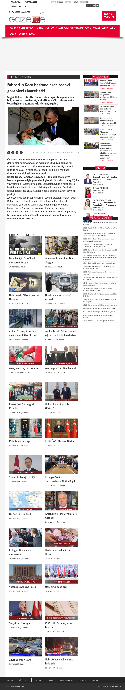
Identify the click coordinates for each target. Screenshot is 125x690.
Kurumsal (82, 680)
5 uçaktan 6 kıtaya (19, 597)
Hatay (68, 180)
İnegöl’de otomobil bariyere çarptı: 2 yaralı (99, 211)
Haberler (18, 77)
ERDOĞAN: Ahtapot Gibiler (59, 415)
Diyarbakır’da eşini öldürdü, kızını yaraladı (99, 214)
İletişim (95, 680)
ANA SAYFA (16, 2)
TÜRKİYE (27, 77)
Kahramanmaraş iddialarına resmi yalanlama (100, 208)
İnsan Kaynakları (66, 680)
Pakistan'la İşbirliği (19, 415)
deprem (11, 163)
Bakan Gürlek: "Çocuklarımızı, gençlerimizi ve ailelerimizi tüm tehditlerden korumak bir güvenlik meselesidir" (100, 160)
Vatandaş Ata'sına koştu (22, 561)
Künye (51, 680)
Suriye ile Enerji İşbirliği (22, 451)
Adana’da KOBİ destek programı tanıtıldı (98, 223)
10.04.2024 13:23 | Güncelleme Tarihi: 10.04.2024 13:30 (61, 152)
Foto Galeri (39, 680)
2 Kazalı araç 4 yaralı (20, 634)
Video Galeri (23, 680)
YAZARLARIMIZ (31, 2)
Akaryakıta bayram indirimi (24, 342)
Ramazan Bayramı (33, 177)
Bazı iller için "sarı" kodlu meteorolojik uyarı (99, 166)
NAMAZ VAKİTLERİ (18, 6)
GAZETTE (21, 686)
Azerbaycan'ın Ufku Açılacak (61, 342)
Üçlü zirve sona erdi (56, 561)
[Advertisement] (62, 54)
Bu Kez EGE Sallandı (20, 488)
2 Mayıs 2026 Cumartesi (19, 12)
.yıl (42, 12)
